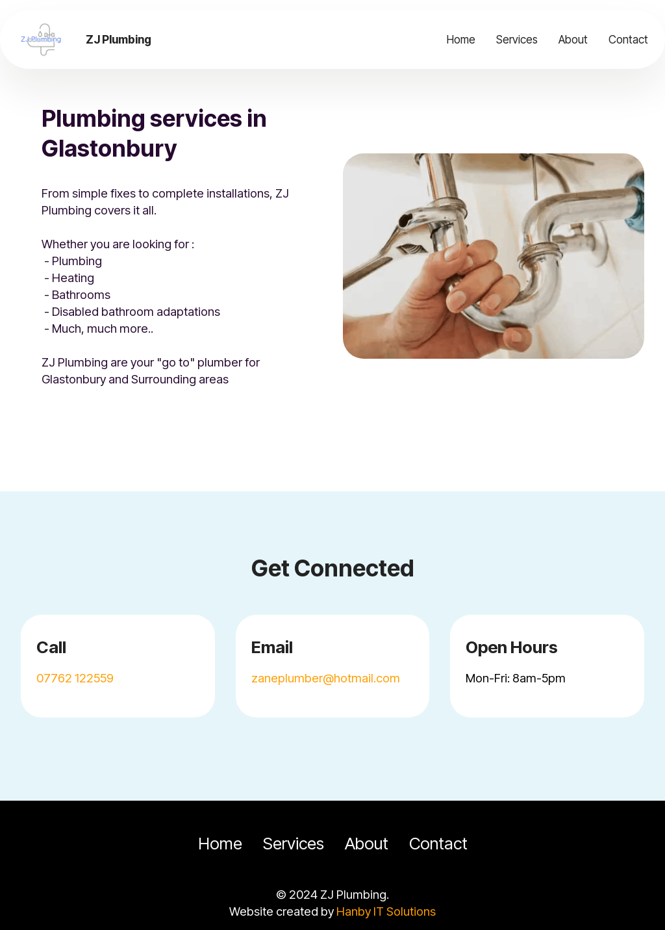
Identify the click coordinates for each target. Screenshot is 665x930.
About (573, 39)
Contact (628, 39)
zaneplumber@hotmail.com (325, 678)
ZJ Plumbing (118, 39)
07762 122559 (75, 678)
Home (461, 39)
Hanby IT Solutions (386, 911)
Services (517, 39)
